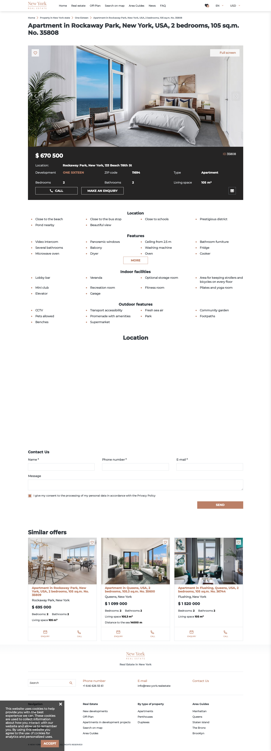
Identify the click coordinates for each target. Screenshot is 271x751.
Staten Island (200, 722)
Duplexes (143, 722)
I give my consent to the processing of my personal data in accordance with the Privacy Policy (94, 495)
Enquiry (45, 636)
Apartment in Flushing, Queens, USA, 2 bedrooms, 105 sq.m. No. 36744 (208, 589)
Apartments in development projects (106, 722)
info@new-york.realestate (154, 685)
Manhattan (199, 711)
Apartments (145, 711)
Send (220, 505)
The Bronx (199, 727)
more (135, 260)
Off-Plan (88, 716)
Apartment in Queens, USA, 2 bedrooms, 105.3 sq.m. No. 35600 (130, 589)
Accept (50, 743)
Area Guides (90, 733)
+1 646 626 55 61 (93, 685)
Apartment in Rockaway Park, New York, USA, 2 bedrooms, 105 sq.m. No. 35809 (60, 591)
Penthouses (145, 716)
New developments (95, 711)
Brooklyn (198, 733)
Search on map (92, 727)
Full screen (228, 52)
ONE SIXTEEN (73, 172)
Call (59, 191)
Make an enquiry (102, 191)
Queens (197, 716)
